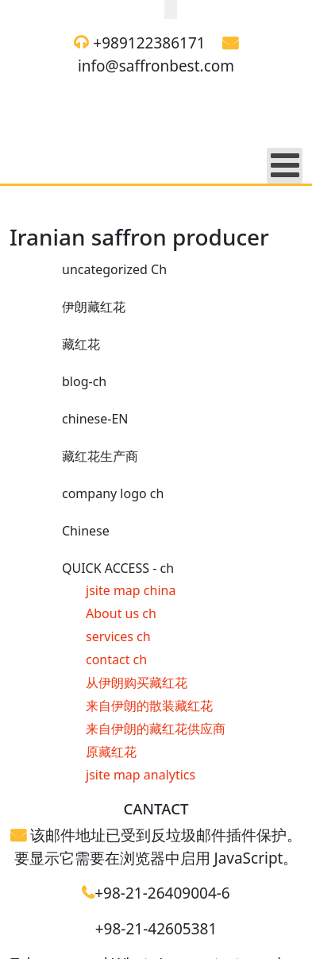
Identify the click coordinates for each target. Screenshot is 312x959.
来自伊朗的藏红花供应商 (155, 728)
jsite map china (130, 590)
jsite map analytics (140, 774)
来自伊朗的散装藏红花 (149, 705)
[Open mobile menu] (284, 166)
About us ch (121, 613)
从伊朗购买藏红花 (136, 682)
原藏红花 (111, 751)
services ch (118, 636)
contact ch (116, 659)
